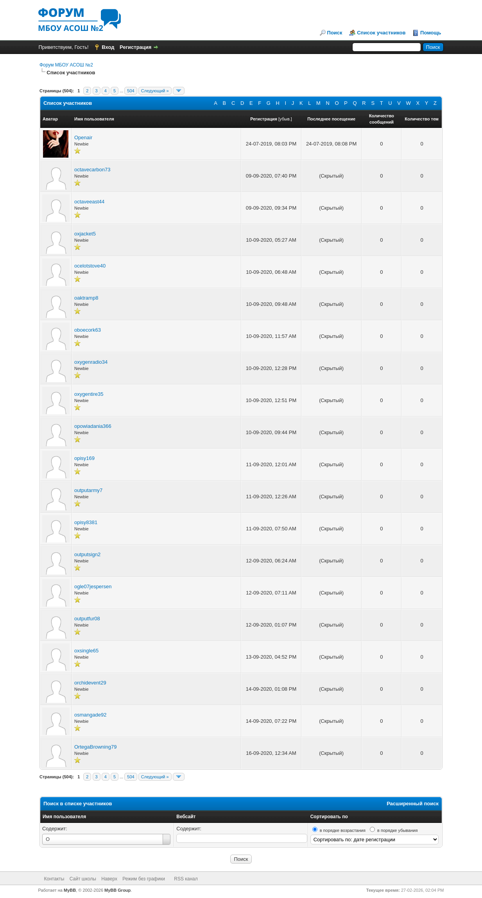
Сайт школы (83, 879)
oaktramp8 (86, 298)
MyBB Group (117, 890)
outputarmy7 (88, 490)
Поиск (334, 33)
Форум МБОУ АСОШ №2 (66, 65)
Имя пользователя (64, 816)
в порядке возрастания (343, 830)
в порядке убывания (397, 830)
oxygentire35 (88, 394)
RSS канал (186, 879)
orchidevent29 (90, 683)
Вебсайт (185, 816)
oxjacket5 (85, 234)
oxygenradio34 (91, 362)
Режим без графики (143, 879)
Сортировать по (329, 816)
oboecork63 (87, 330)
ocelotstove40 (90, 266)
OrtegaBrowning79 (95, 747)
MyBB (70, 890)
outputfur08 (87, 618)
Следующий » (155, 90)
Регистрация (135, 47)
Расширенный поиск (413, 803)
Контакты (54, 879)
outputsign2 (87, 554)
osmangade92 (90, 715)
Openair (83, 137)
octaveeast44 (89, 202)
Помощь (430, 33)
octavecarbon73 (92, 169)
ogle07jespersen (92, 586)
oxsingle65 (86, 651)
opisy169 (84, 458)
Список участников (381, 33)
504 (130, 90)
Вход (108, 47)
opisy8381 (85, 522)
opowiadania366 (92, 426)
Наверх (109, 879)
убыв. (285, 119)
